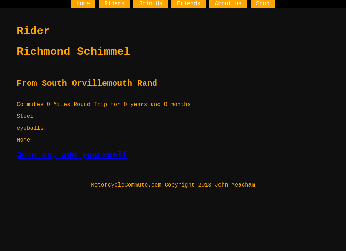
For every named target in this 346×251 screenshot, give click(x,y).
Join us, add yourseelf (72, 155)
